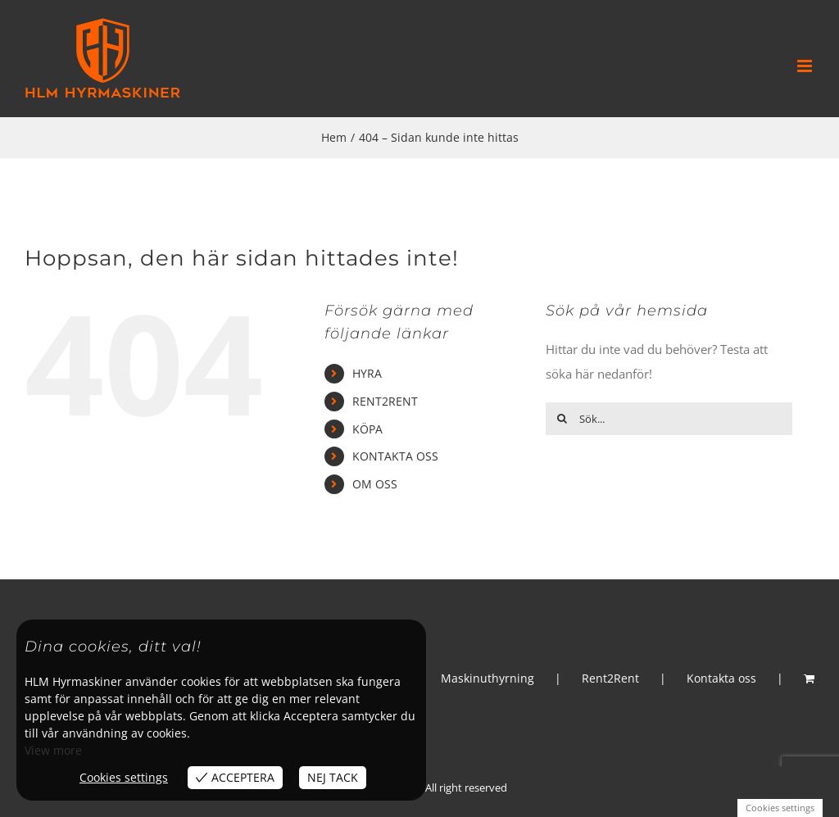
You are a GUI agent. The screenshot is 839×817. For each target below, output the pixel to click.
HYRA (367, 373)
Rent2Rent (610, 678)
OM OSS (374, 484)
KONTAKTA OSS (395, 456)
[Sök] (562, 418)
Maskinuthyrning (487, 678)
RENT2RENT (385, 401)
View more (53, 750)
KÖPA (367, 429)
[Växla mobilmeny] (805, 66)
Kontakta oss (721, 678)
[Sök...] (669, 418)
